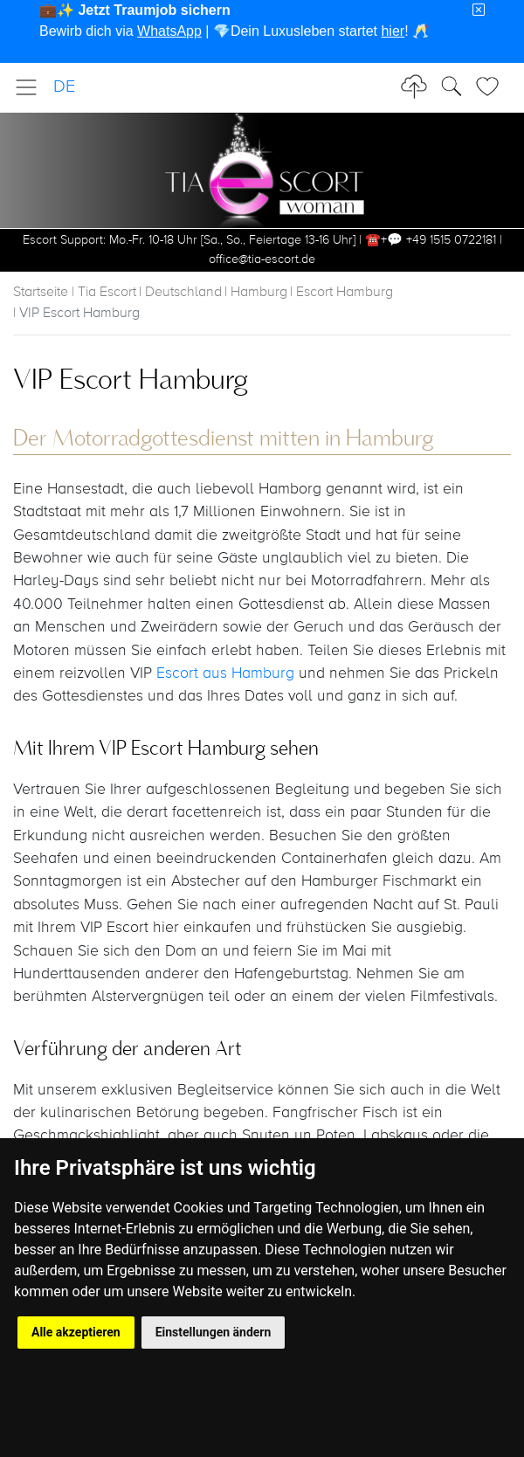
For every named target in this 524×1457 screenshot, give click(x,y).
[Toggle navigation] (31, 87)
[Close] (478, 10)
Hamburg (259, 293)
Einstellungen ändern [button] (213, 1332)
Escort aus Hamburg (225, 673)
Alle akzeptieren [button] (76, 1332)
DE (64, 87)
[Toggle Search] (492, 86)
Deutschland (183, 293)
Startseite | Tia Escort (74, 293)
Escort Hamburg (344, 293)
